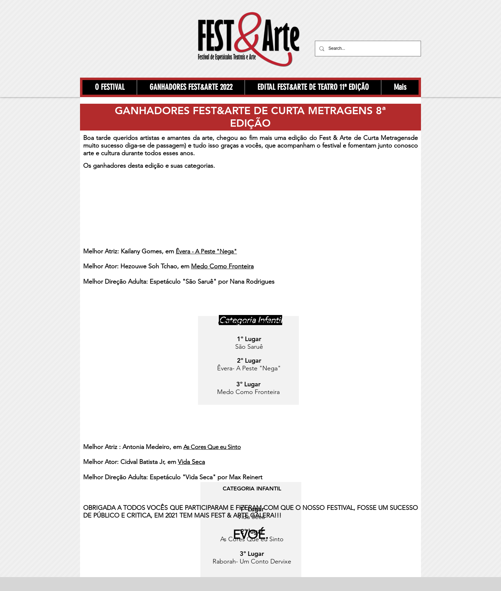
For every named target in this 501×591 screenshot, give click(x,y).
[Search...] (367, 48)
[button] (109, 87)
